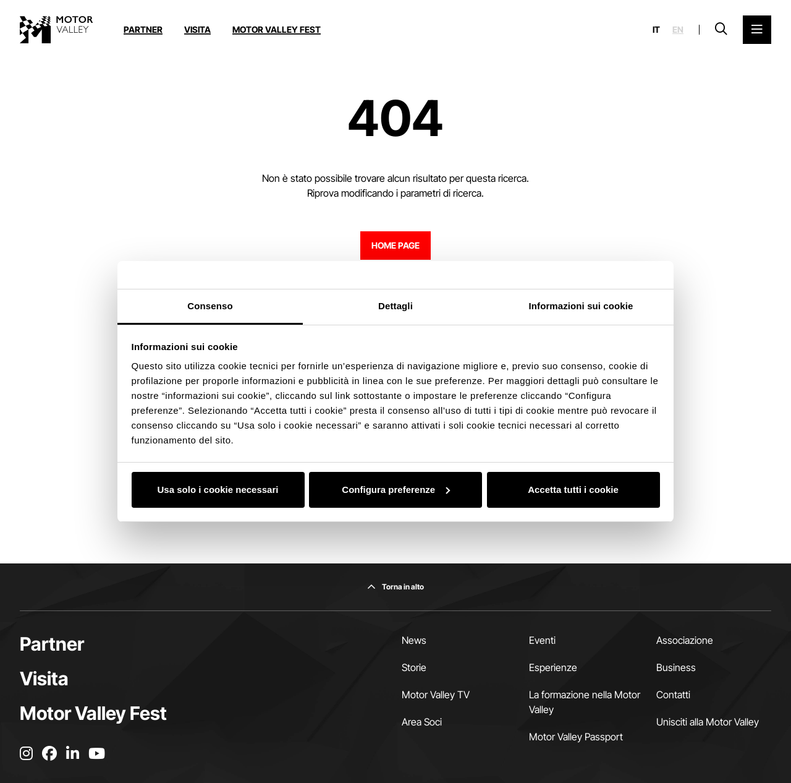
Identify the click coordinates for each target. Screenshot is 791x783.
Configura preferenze (396, 489)
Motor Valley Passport (576, 736)
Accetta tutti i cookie (573, 489)
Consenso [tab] (209, 306)
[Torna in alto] (395, 587)
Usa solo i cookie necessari (218, 489)
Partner (143, 29)
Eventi (542, 640)
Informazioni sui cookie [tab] (581, 306)
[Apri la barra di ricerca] (721, 29)
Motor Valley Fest (276, 29)
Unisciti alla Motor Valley (707, 722)
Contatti (673, 694)
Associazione (684, 640)
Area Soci (422, 722)
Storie (414, 667)
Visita (197, 29)
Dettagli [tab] (395, 306)
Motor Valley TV (436, 694)
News (414, 640)
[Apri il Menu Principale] (757, 29)
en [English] (677, 30)
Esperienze (553, 667)
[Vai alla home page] (56, 29)
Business (676, 667)
